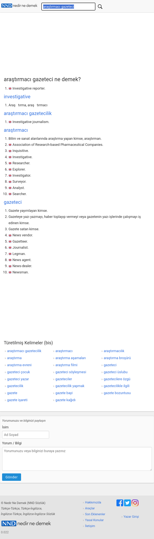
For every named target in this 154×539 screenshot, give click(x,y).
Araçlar (90, 508)
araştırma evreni (19, 365)
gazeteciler (63, 379)
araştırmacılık (114, 351)
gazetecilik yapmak (69, 386)
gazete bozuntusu (117, 393)
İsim (5, 427)
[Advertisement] (79, 43)
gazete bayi (64, 393)
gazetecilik (15, 386)
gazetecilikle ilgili (117, 386)
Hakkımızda (93, 502)
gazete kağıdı (65, 400)
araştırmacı (16, 130)
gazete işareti (17, 400)
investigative (17, 96)
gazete (12, 393)
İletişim (90, 526)
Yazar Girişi (131, 516)
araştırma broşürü (117, 358)
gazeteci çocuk (18, 372)
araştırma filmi (66, 365)
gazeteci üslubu (115, 372)
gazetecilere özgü (117, 379)
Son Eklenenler (95, 514)
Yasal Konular (94, 520)
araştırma (14, 358)
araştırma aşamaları (70, 358)
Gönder (12, 477)
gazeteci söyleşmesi (70, 372)
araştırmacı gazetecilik (28, 113)
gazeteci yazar (18, 379)
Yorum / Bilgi (12, 443)
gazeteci (13, 202)
